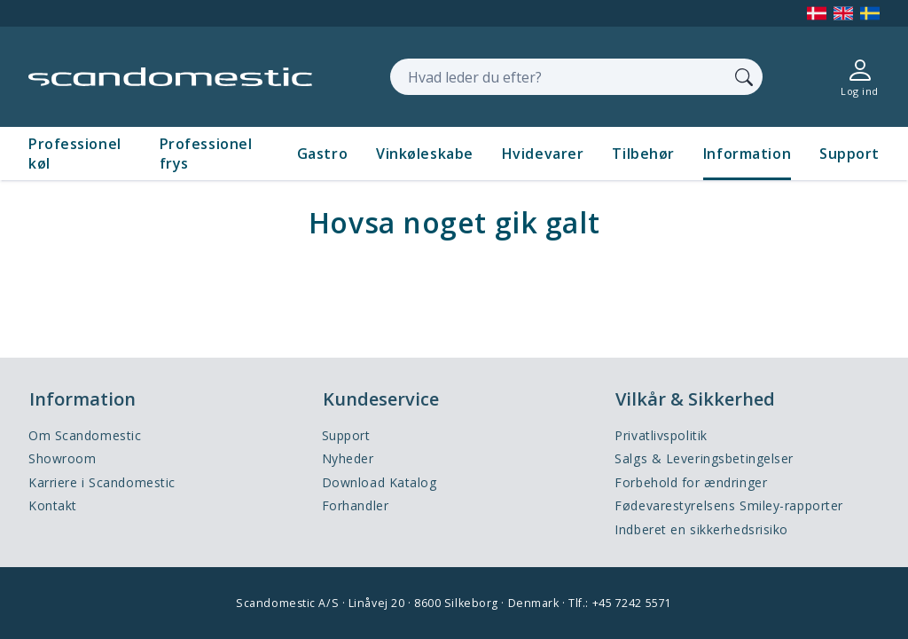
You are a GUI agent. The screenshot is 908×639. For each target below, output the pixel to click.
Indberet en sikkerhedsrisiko (701, 529)
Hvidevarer (543, 153)
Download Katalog (379, 482)
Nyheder (348, 458)
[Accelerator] (170, 76)
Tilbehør (643, 153)
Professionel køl (74, 153)
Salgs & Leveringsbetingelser (704, 458)
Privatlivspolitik (661, 435)
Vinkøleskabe (425, 153)
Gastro (322, 153)
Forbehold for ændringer (690, 482)
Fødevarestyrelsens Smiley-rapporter (728, 505)
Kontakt (52, 505)
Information (747, 153)
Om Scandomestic (84, 435)
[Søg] (744, 76)
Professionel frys (206, 153)
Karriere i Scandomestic (102, 482)
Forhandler (355, 505)
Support (849, 153)
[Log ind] (860, 77)
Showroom (62, 458)
